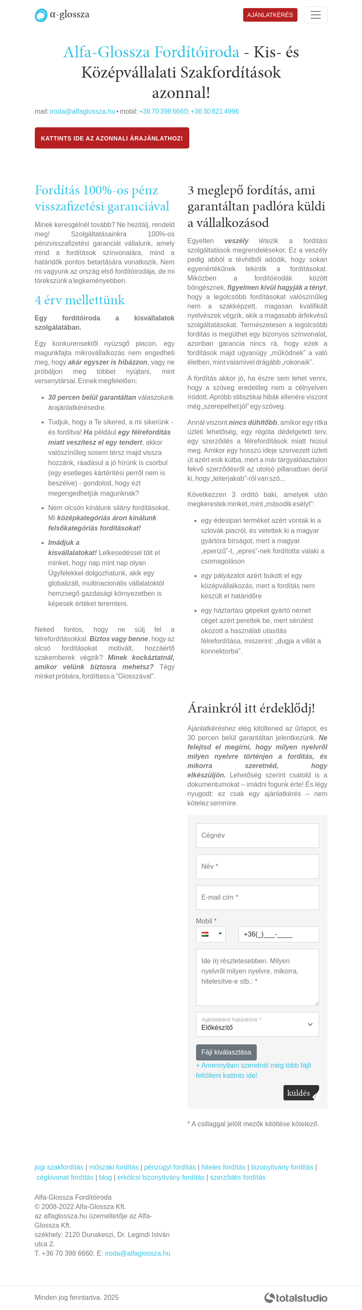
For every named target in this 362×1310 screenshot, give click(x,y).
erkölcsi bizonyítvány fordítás (161, 1177)
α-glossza (62, 14)
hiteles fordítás (224, 1167)
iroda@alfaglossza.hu (82, 111)
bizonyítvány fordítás (282, 1167)
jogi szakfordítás (59, 1167)
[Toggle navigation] (316, 14)
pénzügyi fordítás (170, 1167)
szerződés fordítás (238, 1177)
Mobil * (206, 921)
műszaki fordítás (113, 1167)
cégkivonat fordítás (64, 1177)
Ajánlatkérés (270, 14)
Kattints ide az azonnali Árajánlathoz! (112, 138)
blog (105, 1177)
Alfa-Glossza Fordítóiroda (151, 52)
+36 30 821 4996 (215, 111)
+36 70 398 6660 (163, 111)
